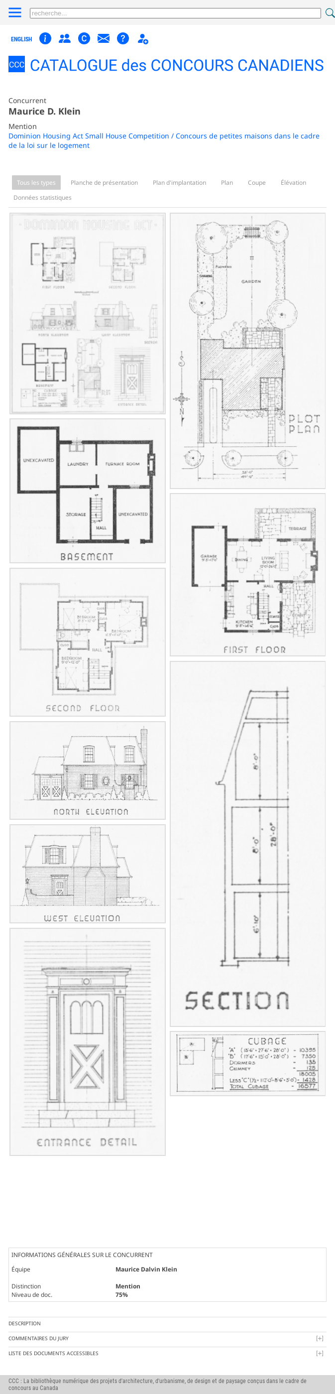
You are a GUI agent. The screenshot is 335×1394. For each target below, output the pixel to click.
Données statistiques (42, 197)
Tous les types (36, 182)
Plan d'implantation (179, 182)
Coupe (257, 182)
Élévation (293, 182)
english (21, 39)
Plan (227, 182)
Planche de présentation (104, 182)
